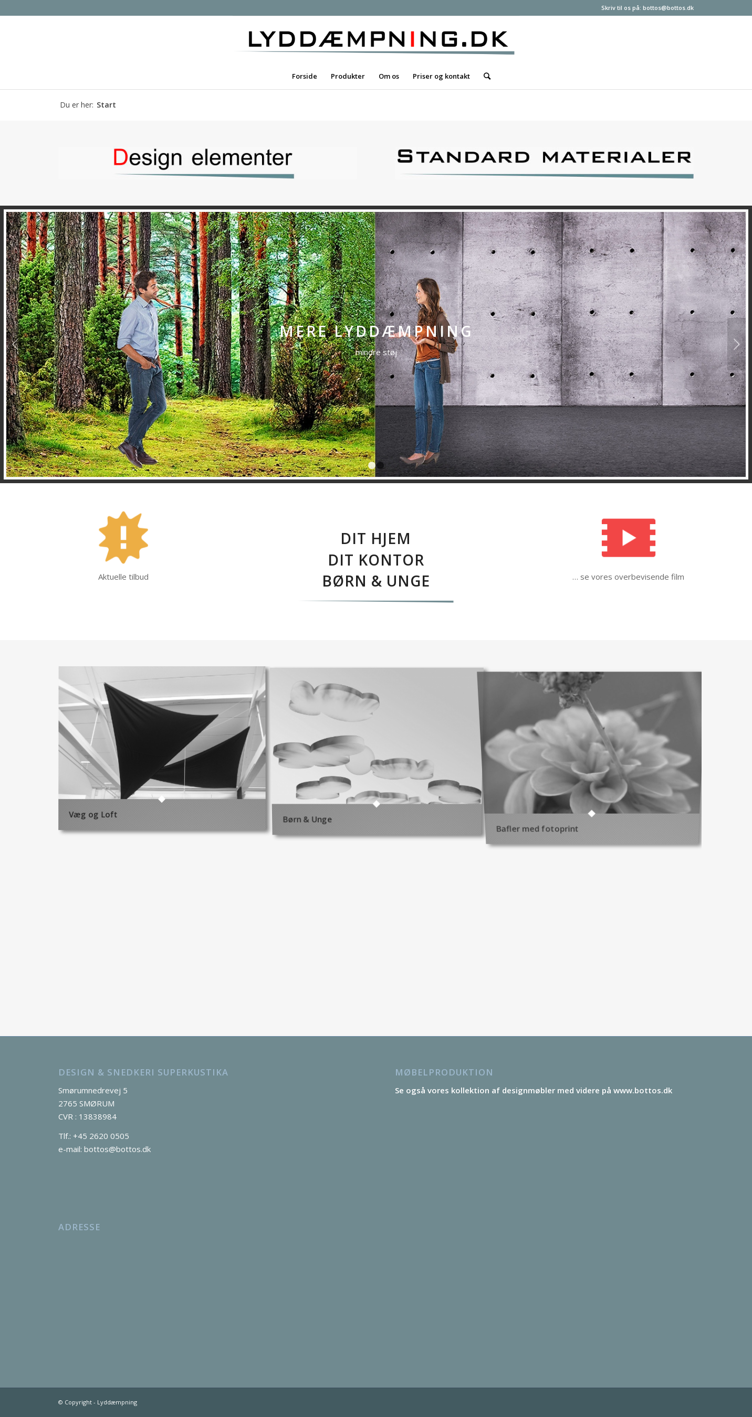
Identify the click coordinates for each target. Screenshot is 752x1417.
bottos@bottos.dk (668, 8)
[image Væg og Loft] (166, 752)
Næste (736, 344)
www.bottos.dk (642, 1090)
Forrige (15, 344)
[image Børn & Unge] (380, 752)
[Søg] (483, 76)
